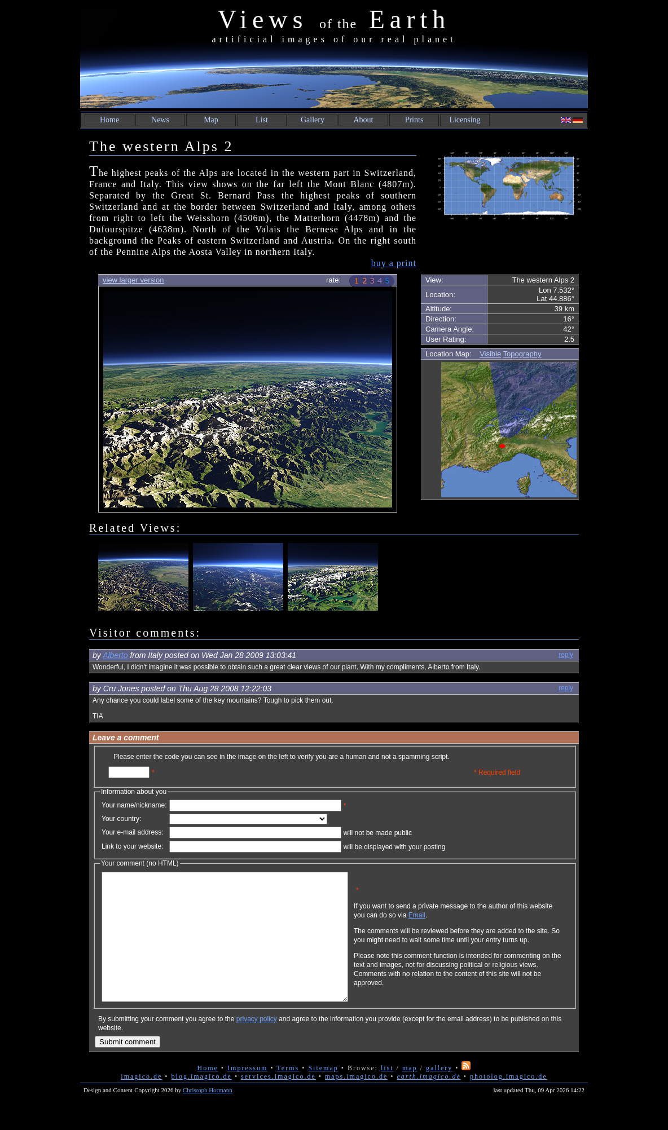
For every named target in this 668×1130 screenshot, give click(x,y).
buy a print (393, 263)
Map (211, 120)
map (409, 1093)
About (363, 120)
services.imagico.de (278, 1102)
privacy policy (256, 1044)
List (262, 120)
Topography (522, 354)
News (160, 120)
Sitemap (323, 1093)
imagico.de (141, 1102)
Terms (287, 1093)
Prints (414, 120)
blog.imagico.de (202, 1102)
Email (471, 924)
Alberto (115, 655)
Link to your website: (132, 846)
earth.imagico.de (428, 1102)
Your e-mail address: (133, 832)
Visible (490, 354)
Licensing (464, 120)
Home (109, 120)
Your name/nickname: (134, 805)
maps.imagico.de (356, 1102)
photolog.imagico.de (508, 1102)
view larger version (133, 280)
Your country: (121, 819)
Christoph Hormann (207, 1115)
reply (566, 655)
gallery (439, 1093)
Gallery (312, 120)
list (387, 1093)
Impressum (247, 1093)
